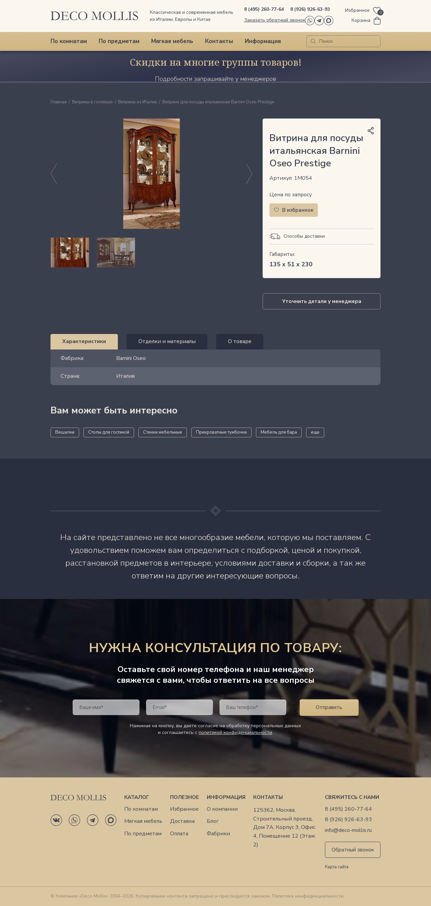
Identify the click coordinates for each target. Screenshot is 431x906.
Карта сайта (337, 867)
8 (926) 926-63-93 (310, 9)
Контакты (219, 41)
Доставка (182, 821)
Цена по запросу (290, 194)
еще (315, 432)
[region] (152, 252)
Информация (263, 41)
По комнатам (69, 41)
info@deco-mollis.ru (348, 830)
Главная (59, 102)
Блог (213, 821)
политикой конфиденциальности (235, 732)
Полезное (184, 797)
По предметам (119, 41)
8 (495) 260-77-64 (264, 9)
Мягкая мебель (172, 41)
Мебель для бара (279, 432)
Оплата (179, 834)
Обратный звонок (353, 849)
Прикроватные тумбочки (221, 432)
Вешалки (64, 432)
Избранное (184, 809)
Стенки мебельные (162, 432)
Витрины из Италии (137, 102)
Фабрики (218, 834)
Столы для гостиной (108, 432)
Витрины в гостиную (92, 102)
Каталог (136, 797)
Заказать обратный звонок (274, 20)
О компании (222, 809)
